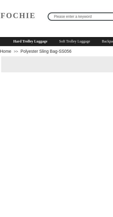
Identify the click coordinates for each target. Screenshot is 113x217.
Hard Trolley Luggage (30, 41)
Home (5, 51)
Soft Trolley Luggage (74, 41)
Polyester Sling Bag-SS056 (45, 51)
